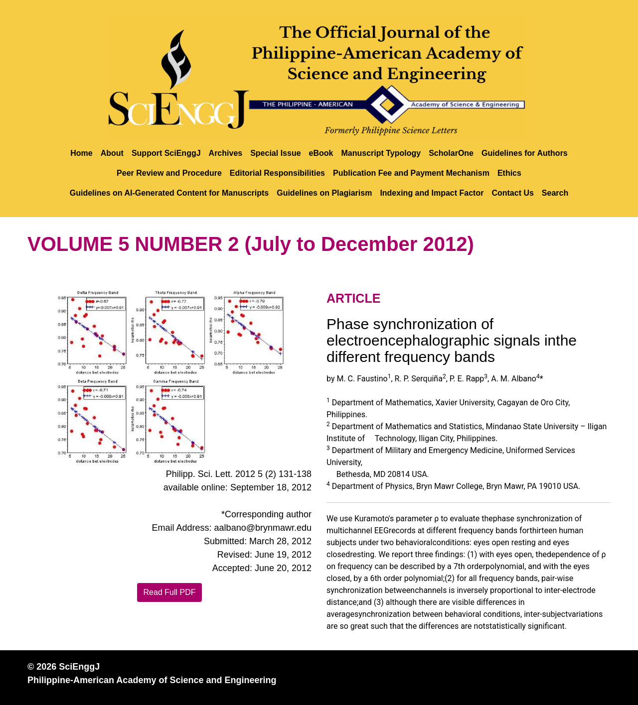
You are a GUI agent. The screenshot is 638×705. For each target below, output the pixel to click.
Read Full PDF (170, 592)
